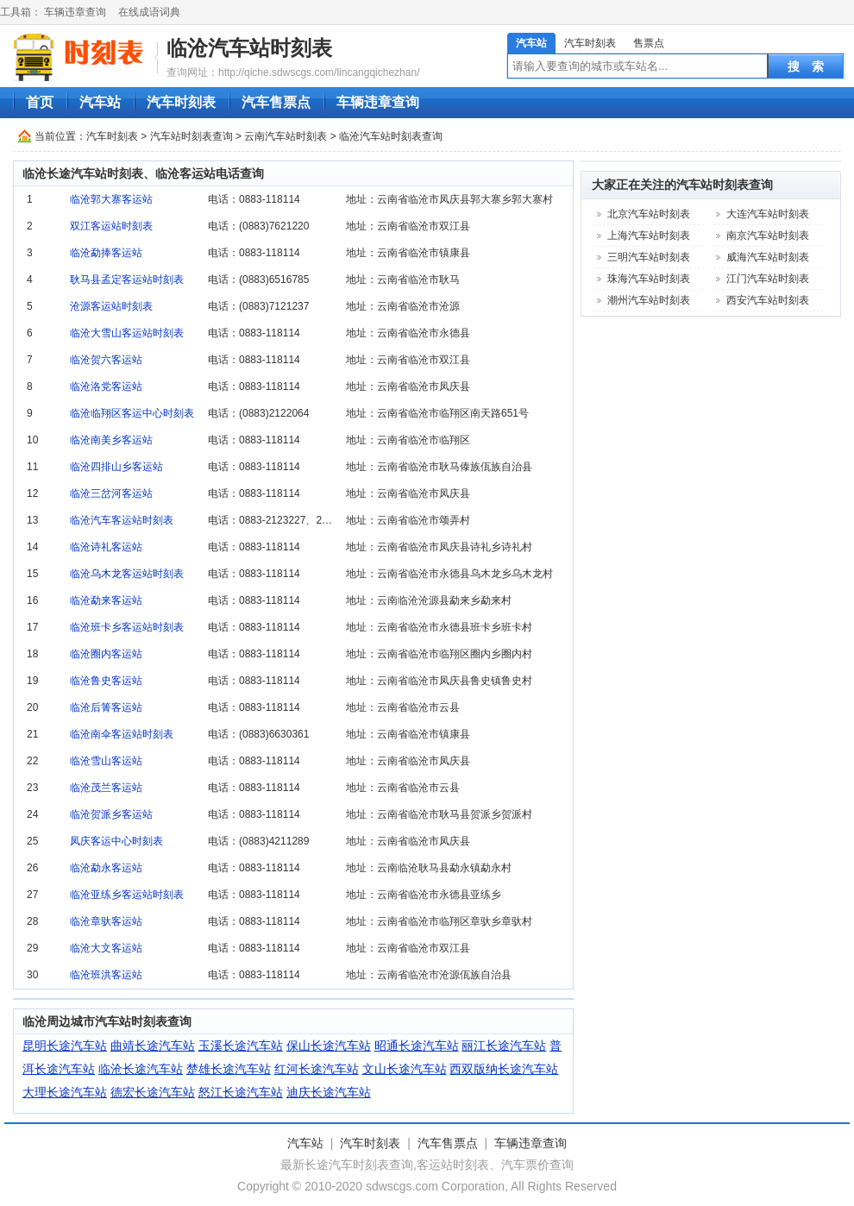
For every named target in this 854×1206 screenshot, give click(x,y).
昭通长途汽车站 (416, 1045)
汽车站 (531, 43)
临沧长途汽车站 (140, 1069)
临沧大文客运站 (106, 948)
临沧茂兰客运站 (106, 788)
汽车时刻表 (590, 43)
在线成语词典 (149, 12)
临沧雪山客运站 (106, 761)
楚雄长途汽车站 (228, 1069)
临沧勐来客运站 (106, 600)
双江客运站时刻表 (111, 226)
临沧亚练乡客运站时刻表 (127, 895)
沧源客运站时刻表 (111, 306)
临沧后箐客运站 (106, 707)
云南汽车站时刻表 (285, 136)
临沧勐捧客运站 (106, 253)
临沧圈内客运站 (106, 654)
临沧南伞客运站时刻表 (121, 734)
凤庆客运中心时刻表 (116, 841)
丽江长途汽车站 (504, 1045)
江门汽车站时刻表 (767, 279)
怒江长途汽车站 (240, 1092)
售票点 (648, 43)
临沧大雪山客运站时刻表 (127, 333)
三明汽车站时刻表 (648, 257)
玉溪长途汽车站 (240, 1045)
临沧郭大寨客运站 (111, 199)
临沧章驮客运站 (106, 921)
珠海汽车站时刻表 (648, 279)
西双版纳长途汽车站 (503, 1069)
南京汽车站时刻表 (767, 235)
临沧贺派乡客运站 (111, 814)
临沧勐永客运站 (106, 868)
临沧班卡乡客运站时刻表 (127, 627)
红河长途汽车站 (316, 1069)
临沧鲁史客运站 (106, 681)
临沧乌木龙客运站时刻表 (127, 574)
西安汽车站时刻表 (767, 300)
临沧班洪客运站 (106, 975)
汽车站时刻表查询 (191, 136)
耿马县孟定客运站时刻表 (127, 279)
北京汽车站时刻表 (648, 214)
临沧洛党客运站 (106, 386)
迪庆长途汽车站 (328, 1092)
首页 (39, 102)
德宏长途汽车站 (152, 1092)
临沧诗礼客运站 (106, 547)
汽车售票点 (276, 102)
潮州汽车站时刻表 (648, 300)
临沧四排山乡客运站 (116, 467)
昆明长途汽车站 (64, 1045)
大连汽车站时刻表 (767, 214)
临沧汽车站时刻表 (249, 48)
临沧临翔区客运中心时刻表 (132, 413)
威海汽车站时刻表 (767, 257)
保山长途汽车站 (328, 1045)
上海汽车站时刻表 (648, 235)
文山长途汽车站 (404, 1069)
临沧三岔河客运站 (111, 493)
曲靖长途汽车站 (152, 1045)
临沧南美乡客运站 (111, 440)
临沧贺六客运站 (106, 360)
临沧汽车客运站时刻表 (121, 520)
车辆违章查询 (75, 12)
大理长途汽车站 (64, 1092)
